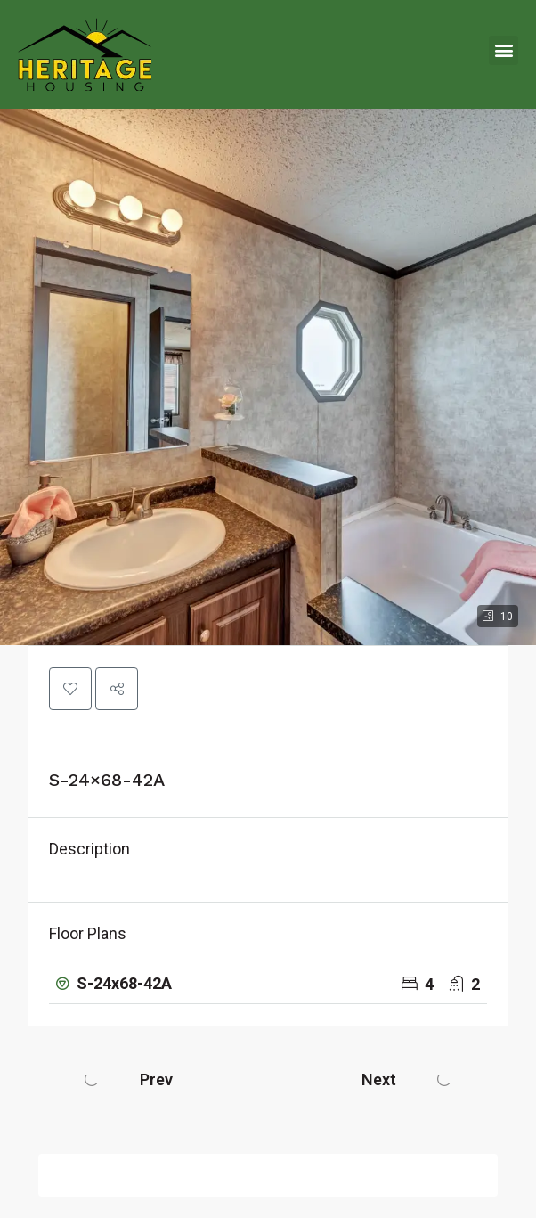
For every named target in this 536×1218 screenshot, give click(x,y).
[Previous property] (91, 1079)
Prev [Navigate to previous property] (156, 1079)
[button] (503, 50)
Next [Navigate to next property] (378, 1079)
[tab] (268, 984)
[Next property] (444, 1079)
